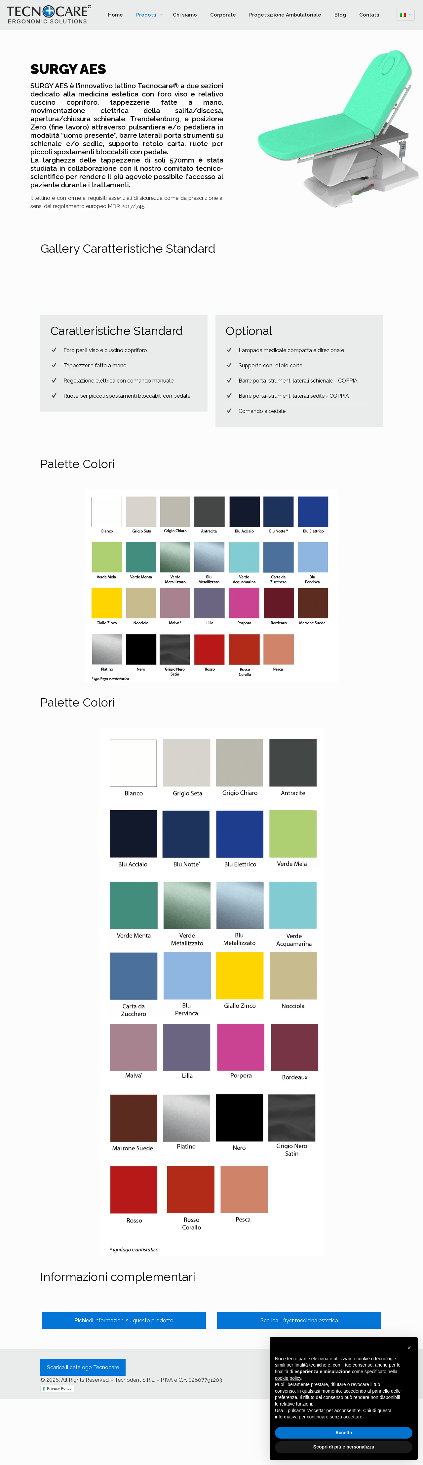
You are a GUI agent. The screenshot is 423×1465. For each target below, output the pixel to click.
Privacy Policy (59, 1454)
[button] (409, 1347)
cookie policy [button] (288, 1378)
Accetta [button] (343, 1432)
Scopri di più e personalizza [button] (343, 1446)
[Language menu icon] (406, 15)
